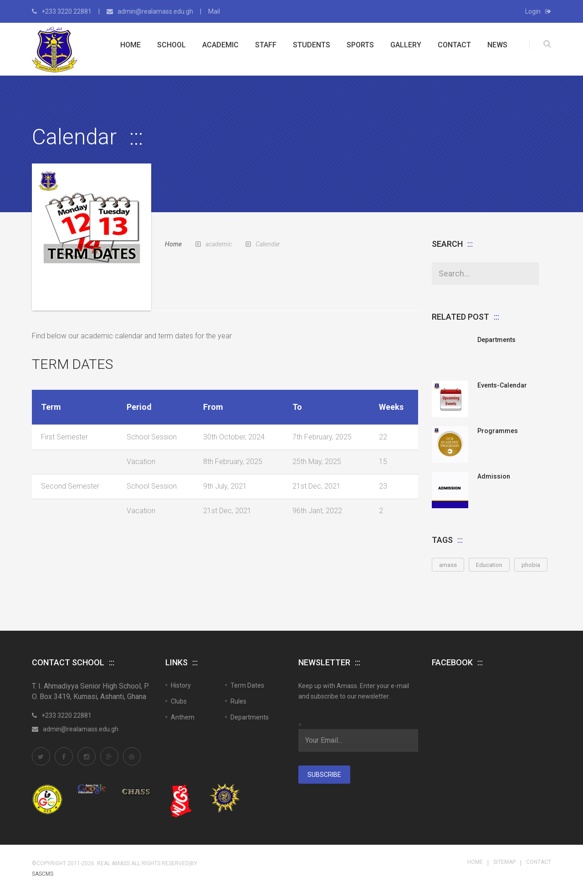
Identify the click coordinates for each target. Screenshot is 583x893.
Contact (454, 45)
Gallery (405, 45)
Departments (496, 339)
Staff (265, 45)
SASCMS (42, 874)
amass (448, 564)
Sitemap (504, 862)
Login (538, 11)
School (171, 45)
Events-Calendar (502, 385)
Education (489, 564)
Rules (238, 701)
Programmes (497, 430)
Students (311, 45)
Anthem (182, 717)
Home (130, 45)
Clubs (179, 701)
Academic (220, 45)
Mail (214, 11)
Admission (493, 476)
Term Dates (247, 685)
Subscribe (324, 774)
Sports (360, 45)
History (181, 685)
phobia (531, 564)
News (497, 45)
